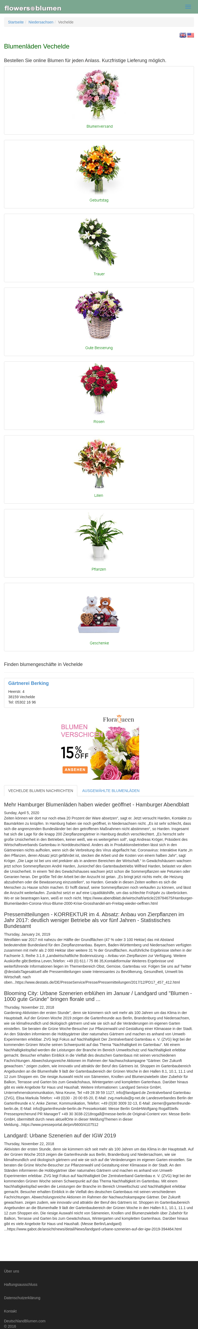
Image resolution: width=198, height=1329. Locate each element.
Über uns (11, 1271)
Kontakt (10, 1311)
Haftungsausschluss (20, 1284)
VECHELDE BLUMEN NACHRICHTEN (40, 791)
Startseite (16, 22)
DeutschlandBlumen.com (25, 1321)
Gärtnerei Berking (28, 683)
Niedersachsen (41, 22)
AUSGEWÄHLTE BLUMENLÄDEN (110, 791)
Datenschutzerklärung (22, 1298)
